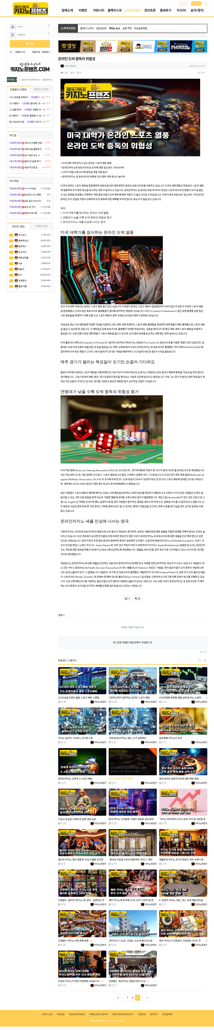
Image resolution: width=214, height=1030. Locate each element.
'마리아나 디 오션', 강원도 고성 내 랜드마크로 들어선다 (133, 940)
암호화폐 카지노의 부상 (170, 738)
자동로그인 (20, 51)
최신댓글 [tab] (14, 181)
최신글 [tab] (12, 135)
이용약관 (61, 1014)
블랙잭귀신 (23, 240)
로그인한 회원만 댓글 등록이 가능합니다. (132, 642)
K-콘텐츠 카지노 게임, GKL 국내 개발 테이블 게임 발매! (183, 900)
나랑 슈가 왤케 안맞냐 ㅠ (26, 142)
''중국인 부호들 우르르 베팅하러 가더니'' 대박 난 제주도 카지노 (133, 859)
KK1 (20, 274)
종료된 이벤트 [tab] (41, 89)
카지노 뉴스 (114, 28)
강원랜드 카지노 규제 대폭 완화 (73, 940)
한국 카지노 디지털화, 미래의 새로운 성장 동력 (131, 819)
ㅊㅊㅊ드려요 (22, 188)
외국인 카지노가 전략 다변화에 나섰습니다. (79, 981)
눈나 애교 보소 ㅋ (24, 155)
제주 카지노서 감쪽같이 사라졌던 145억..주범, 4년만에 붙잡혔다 (181, 940)
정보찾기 (46, 51)
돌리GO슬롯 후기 (25, 161)
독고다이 (22, 252)
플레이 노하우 (87, 28)
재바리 (21, 269)
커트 (20, 263)
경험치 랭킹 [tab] (41, 226)
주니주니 (22, 235)
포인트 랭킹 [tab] (18, 226)
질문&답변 (101, 28)
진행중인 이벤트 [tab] (18, 89)
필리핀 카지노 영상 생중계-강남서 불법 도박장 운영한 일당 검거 (82, 859)
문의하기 (154, 1014)
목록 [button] (201, 72)
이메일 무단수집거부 (98, 1014)
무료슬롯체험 (140, 28)
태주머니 (22, 246)
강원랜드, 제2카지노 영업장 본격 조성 (127, 981)
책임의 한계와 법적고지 (122, 1014)
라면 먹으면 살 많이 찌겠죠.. (25, 167)
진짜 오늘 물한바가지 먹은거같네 (26, 149)
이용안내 (142, 1014)
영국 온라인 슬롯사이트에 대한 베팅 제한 (179, 778)
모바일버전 (167, 1014)
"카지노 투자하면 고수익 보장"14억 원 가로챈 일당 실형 (183, 819)
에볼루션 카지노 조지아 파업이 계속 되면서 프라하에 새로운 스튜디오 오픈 (183, 859)
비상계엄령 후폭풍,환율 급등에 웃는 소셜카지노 (181, 697)
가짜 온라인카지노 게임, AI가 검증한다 (127, 738)
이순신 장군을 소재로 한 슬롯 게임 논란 (77, 819)
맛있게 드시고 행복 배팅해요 (27, 194)
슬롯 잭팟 (127, 28)
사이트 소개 (47, 1014)
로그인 (183, 3)
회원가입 (196, 3)
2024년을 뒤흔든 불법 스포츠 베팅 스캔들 (78, 697)
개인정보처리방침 (77, 1014)
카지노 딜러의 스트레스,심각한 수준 (75, 738)
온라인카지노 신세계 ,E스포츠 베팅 (75, 778)
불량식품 (23, 286)
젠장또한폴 (23, 257)
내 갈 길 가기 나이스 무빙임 (24, 206)
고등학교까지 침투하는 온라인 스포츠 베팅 (129, 697)
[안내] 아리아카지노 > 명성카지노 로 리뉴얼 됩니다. (47, 79)
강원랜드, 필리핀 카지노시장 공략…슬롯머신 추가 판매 (82, 900)
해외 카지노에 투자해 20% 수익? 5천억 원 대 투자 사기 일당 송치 (133, 900)
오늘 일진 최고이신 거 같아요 (27, 200)
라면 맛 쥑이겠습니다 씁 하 (24, 213)
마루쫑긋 (22, 280)
